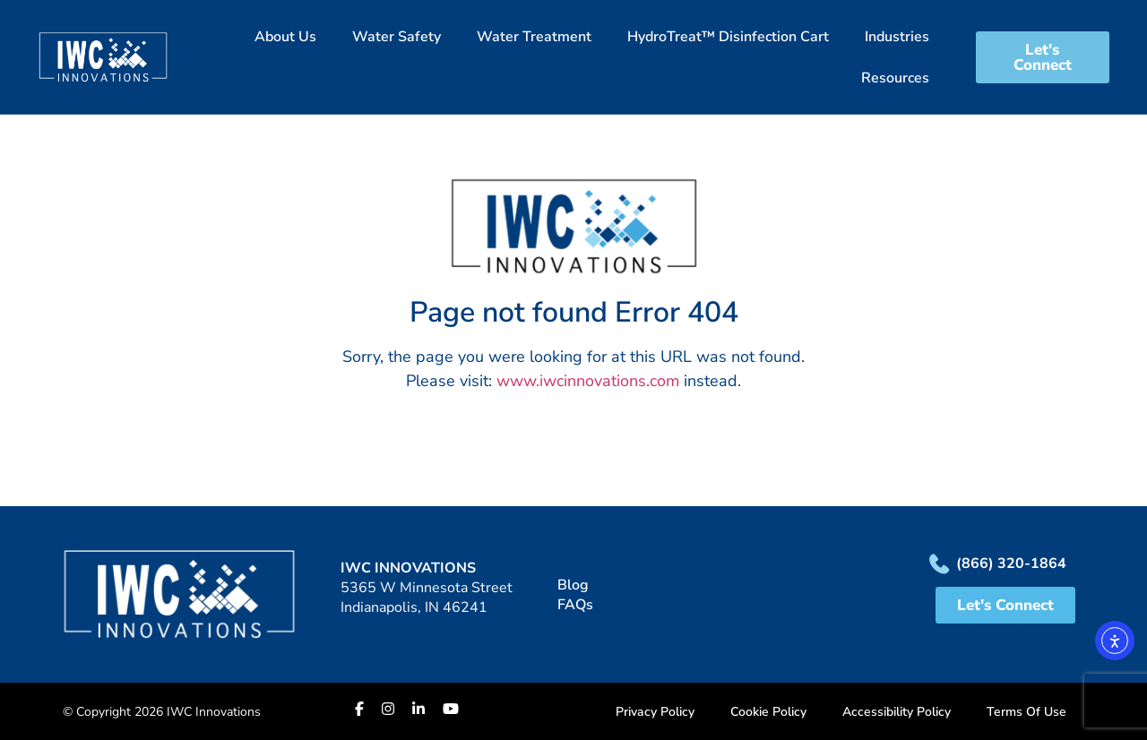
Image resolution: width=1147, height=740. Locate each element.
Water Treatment (534, 37)
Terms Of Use (1026, 711)
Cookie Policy (768, 711)
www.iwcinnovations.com (587, 381)
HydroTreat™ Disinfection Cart (728, 37)
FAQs (575, 605)
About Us (285, 37)
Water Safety (396, 37)
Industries (897, 37)
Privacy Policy (655, 711)
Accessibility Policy (896, 711)
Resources (895, 78)
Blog (573, 585)
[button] (572, 57)
